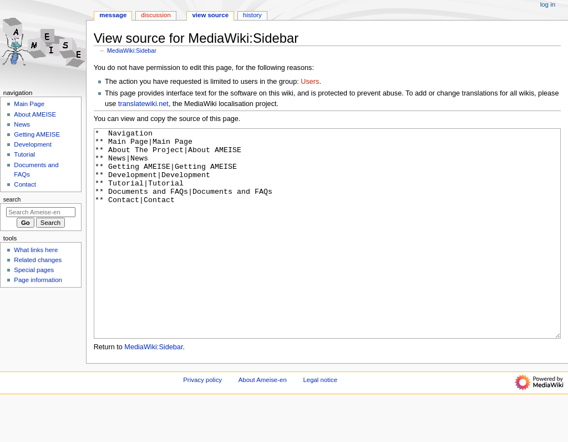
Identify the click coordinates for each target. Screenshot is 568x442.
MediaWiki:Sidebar (131, 50)
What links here (36, 250)
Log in (547, 4)
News (22, 124)
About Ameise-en (263, 421)
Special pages (34, 270)
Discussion (155, 15)
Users (310, 82)
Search (12, 199)
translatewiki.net (143, 104)
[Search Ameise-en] (40, 212)
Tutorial (24, 154)
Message (112, 15)
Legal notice (320, 421)
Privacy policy (202, 421)
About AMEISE (35, 114)
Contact (25, 184)
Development (32, 144)
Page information (38, 280)
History (252, 15)
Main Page (29, 104)
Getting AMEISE (37, 134)
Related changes (38, 260)
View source (210, 15)
